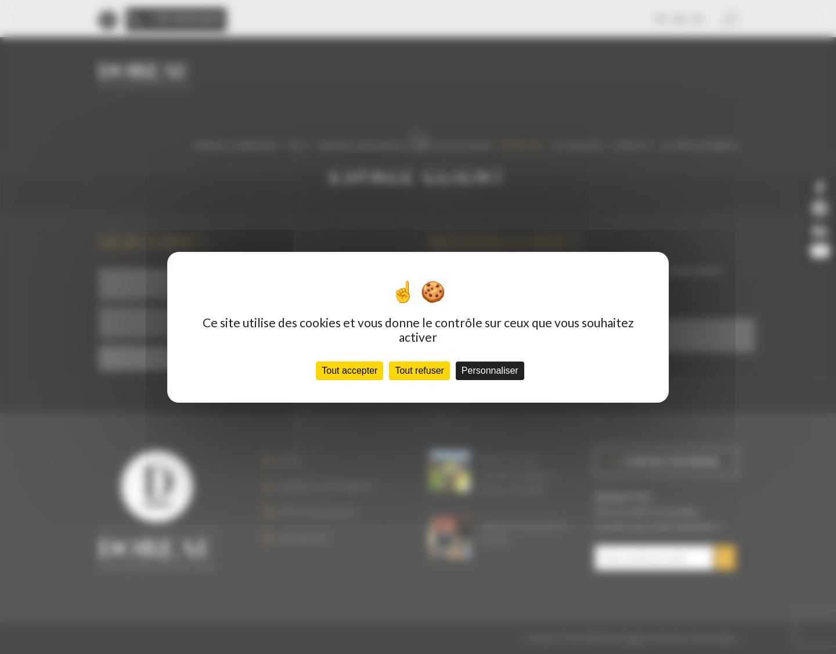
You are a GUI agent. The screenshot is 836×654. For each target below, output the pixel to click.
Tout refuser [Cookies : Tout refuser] (419, 370)
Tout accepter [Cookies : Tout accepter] (349, 370)
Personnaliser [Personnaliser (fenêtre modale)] (490, 370)
